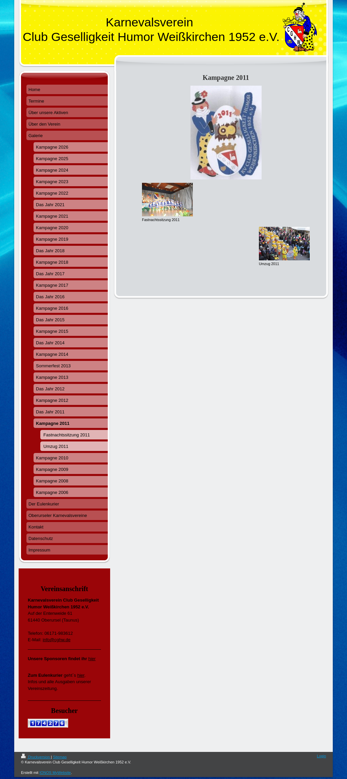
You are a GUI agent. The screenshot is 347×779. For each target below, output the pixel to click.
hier (92, 658)
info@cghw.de (56, 639)
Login (321, 756)
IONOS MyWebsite (55, 773)
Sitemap (59, 757)
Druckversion (36, 757)
